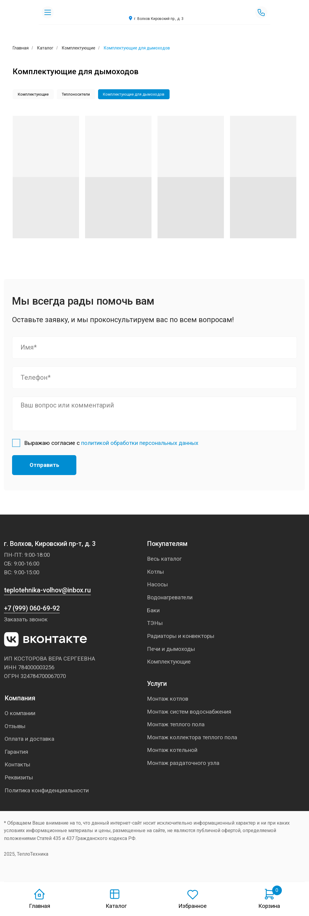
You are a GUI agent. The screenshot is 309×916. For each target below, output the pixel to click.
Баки (153, 611)
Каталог (45, 48)
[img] (154, 9)
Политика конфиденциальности (47, 791)
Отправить (44, 466)
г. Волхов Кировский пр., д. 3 (158, 19)
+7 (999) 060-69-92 (32, 609)
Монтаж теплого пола (176, 725)
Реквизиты (19, 778)
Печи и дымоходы (171, 649)
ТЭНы (155, 624)
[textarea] (154, 415)
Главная (39, 906)
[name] (154, 348)
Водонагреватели (170, 598)
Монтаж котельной (172, 751)
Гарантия (16, 753)
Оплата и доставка (29, 740)
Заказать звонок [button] (26, 620)
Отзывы (15, 727)
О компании (20, 714)
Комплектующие (78, 48)
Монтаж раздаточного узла (183, 764)
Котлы (155, 572)
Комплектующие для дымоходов (137, 94)
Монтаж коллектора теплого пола (192, 738)
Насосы (157, 585)
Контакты (17, 765)
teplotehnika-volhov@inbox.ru (47, 591)
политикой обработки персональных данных (139, 443)
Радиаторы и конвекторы (180, 637)
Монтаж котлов (167, 699)
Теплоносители (78, 94)
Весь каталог (164, 559)
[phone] (154, 378)
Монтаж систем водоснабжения (189, 712)
